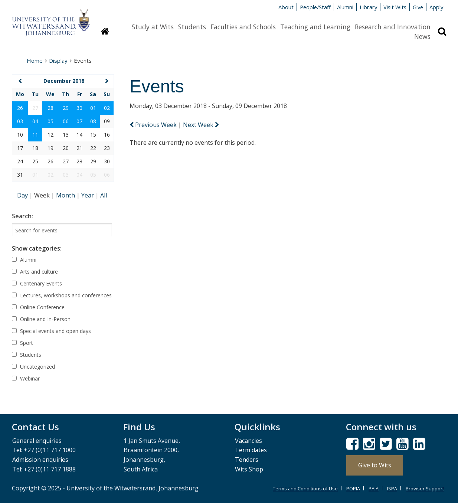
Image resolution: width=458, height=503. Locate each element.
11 (35, 134)
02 (107, 107)
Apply (436, 7)
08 (93, 121)
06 (66, 121)
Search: (22, 216)
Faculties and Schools (243, 26)
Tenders (246, 459)
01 (93, 107)
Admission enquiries (40, 459)
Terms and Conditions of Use (305, 488)
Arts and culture (35, 271)
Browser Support (425, 488)
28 (50, 107)
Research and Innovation (393, 26)
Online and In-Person (41, 319)
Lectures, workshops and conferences (62, 295)
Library (368, 7)
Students (192, 26)
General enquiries (37, 441)
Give (418, 7)
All (103, 195)
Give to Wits (374, 465)
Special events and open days (51, 330)
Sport (22, 342)
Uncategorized (33, 366)
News (422, 36)
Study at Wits (153, 26)
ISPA (392, 488)
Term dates (251, 450)
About (286, 7)
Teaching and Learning (315, 26)
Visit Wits (394, 7)
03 (20, 121)
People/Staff (315, 7)
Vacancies (248, 441)
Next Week (201, 125)
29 (66, 107)
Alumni (345, 7)
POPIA (353, 488)
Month (66, 195)
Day (23, 195)
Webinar (26, 378)
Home (35, 60)
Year (88, 195)
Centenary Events (37, 283)
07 (79, 121)
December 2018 (63, 80)
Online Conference (38, 307)
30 (79, 107)
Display (58, 60)
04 (35, 121)
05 (50, 121)
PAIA (374, 488)
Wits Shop (249, 469)
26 (20, 107)
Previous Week (154, 125)
